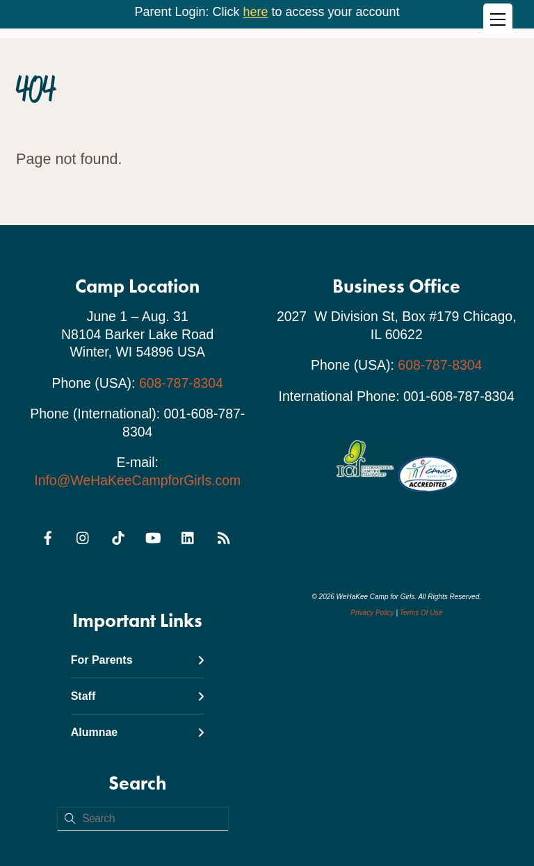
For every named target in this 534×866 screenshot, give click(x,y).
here (255, 12)
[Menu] (497, 18)
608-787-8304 (181, 383)
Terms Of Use (421, 612)
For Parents (137, 660)
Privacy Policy (372, 612)
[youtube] (153, 536)
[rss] (223, 536)
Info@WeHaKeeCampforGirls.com (137, 480)
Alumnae (137, 732)
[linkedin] (188, 536)
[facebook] (48, 536)
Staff (137, 696)
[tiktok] (118, 536)
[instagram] (83, 536)
